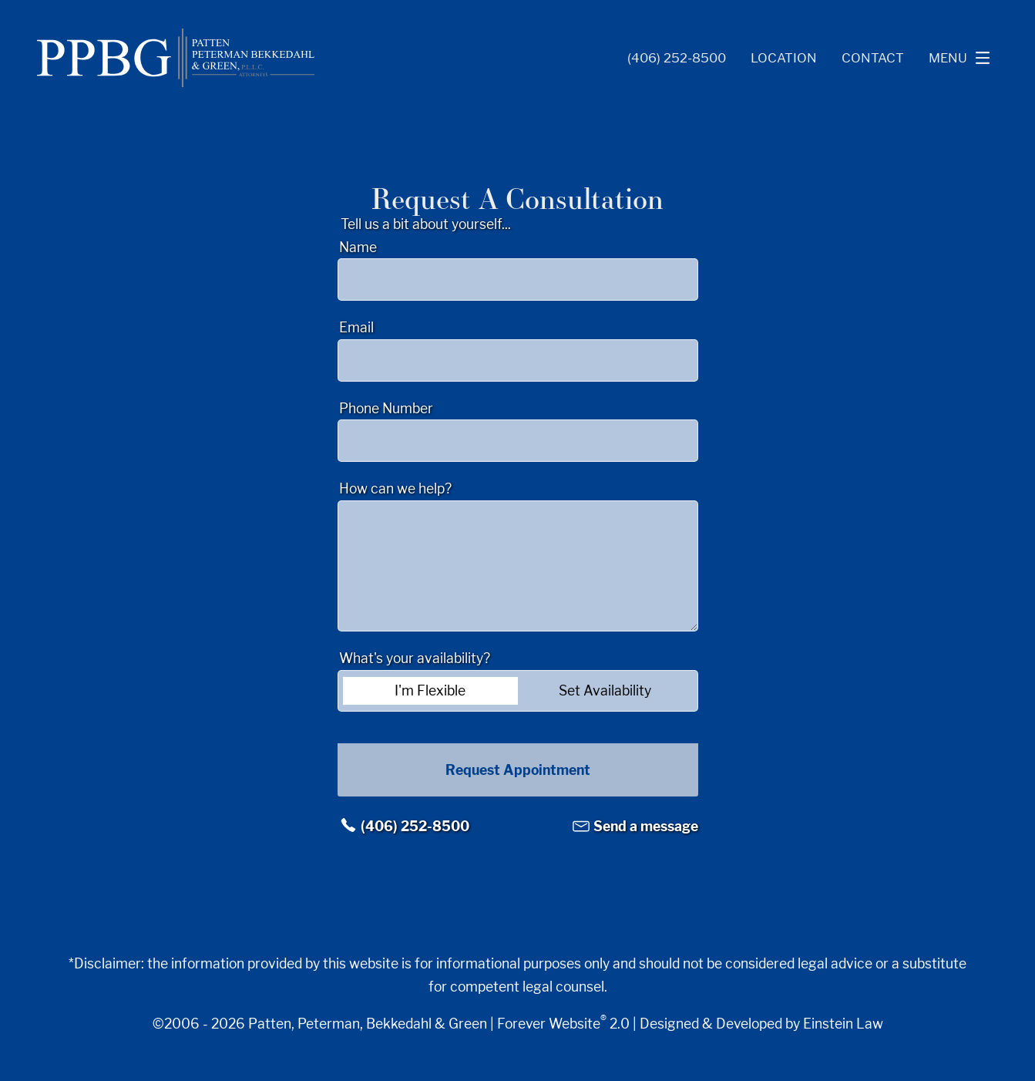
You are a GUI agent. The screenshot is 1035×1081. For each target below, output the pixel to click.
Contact (873, 58)
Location (784, 58)
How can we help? (395, 488)
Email (356, 327)
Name (358, 247)
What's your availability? (414, 658)
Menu (963, 57)
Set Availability (605, 690)
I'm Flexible (430, 690)
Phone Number (386, 408)
